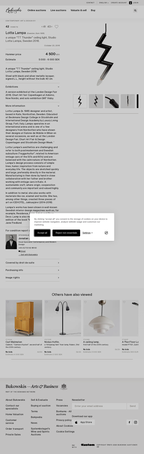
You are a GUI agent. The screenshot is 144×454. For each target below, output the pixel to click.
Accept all (42, 233)
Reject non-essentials (66, 233)
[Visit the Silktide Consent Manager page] (106, 233)
